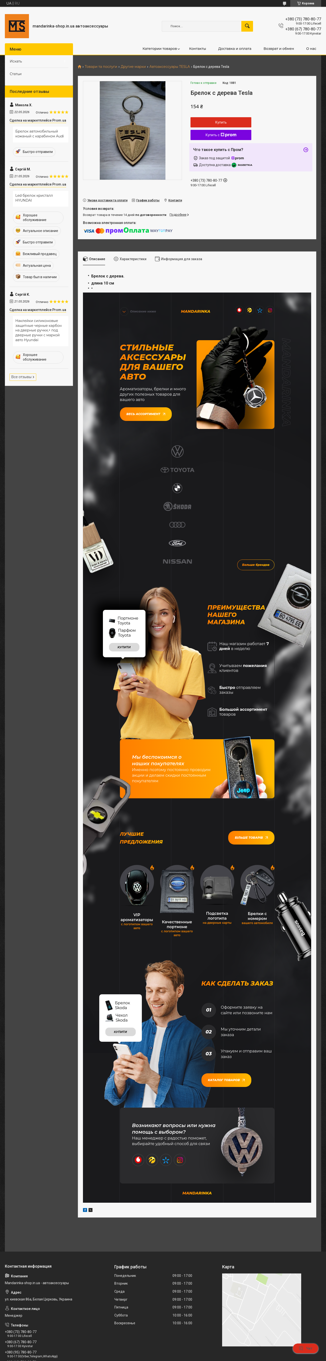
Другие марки (133, 67)
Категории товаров (160, 48)
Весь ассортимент (146, 413)
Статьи (16, 74)
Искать (16, 61)
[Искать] (247, 26)
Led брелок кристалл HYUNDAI (34, 198)
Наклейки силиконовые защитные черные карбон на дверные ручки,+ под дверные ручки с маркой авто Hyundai (38, 330)
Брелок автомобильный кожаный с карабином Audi (39, 133)
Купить (221, 122)
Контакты (197, 48)
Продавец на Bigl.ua (163, 1352)
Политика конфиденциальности (211, 1356)
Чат (305, 1348)
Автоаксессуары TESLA (169, 67)
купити (124, 548)
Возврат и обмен (278, 48)
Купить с (221, 135)
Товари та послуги (101, 67)
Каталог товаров (226, 980)
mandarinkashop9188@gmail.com (34, 1283)
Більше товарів (251, 738)
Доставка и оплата (234, 48)
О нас (311, 48)
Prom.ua (184, 1347)
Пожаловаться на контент (169, 1356)
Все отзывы (21, 377)
